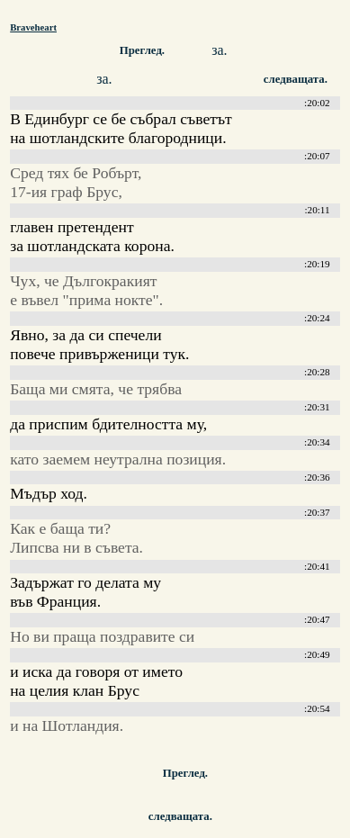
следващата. (180, 816)
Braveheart (33, 27)
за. (219, 50)
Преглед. (142, 50)
